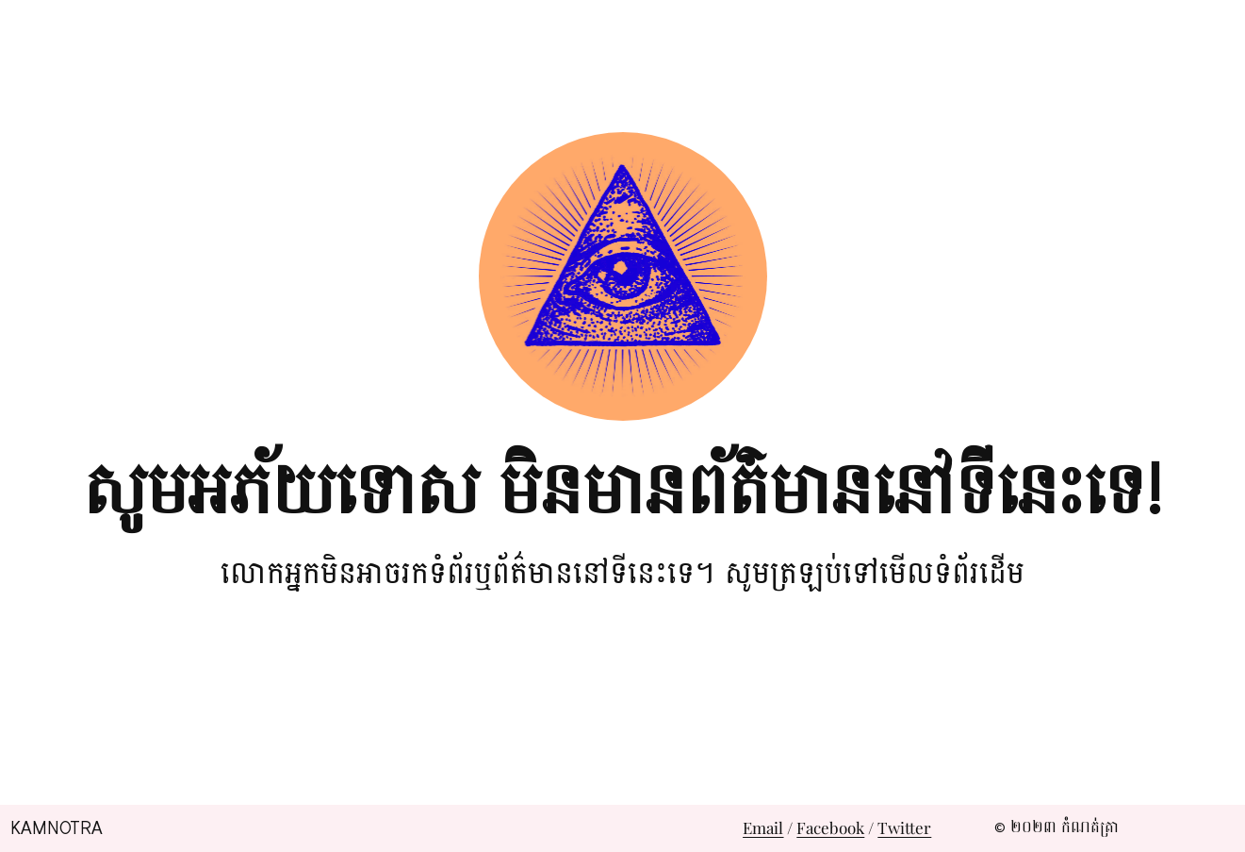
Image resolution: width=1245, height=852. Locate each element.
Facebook (830, 827)
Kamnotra (56, 828)
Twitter (904, 827)
